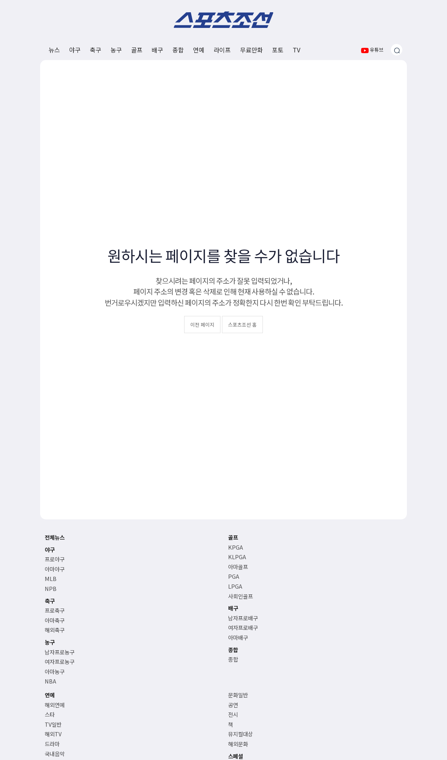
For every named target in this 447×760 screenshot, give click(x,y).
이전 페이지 (202, 324)
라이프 (222, 49)
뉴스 (54, 49)
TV (296, 49)
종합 (178, 49)
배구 (157, 49)
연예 (198, 49)
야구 (75, 49)
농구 (116, 49)
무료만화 (251, 49)
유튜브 (372, 49)
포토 (277, 49)
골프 (137, 49)
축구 (95, 49)
